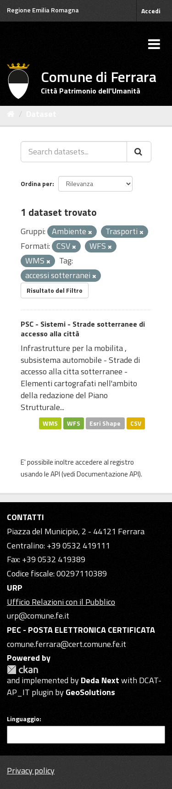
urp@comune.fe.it (38, 615)
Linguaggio (23, 718)
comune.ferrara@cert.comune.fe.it (66, 644)
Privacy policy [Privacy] (31, 770)
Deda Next (100, 680)
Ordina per (36, 183)
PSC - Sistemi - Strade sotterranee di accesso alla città (83, 328)
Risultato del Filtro (55, 290)
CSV (135, 422)
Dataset (41, 114)
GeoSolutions (90, 692)
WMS (50, 422)
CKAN (22, 669)
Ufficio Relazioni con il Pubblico (61, 602)
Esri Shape (105, 422)
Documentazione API (108, 474)
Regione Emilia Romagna (43, 10)
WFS (73, 422)
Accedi (151, 11)
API (55, 474)
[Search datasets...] (74, 151)
